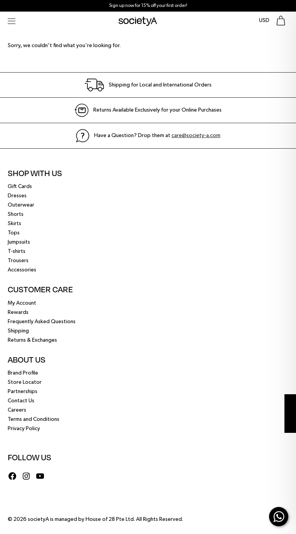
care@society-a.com (196, 135)
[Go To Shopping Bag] (280, 20)
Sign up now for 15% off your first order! (148, 5)
